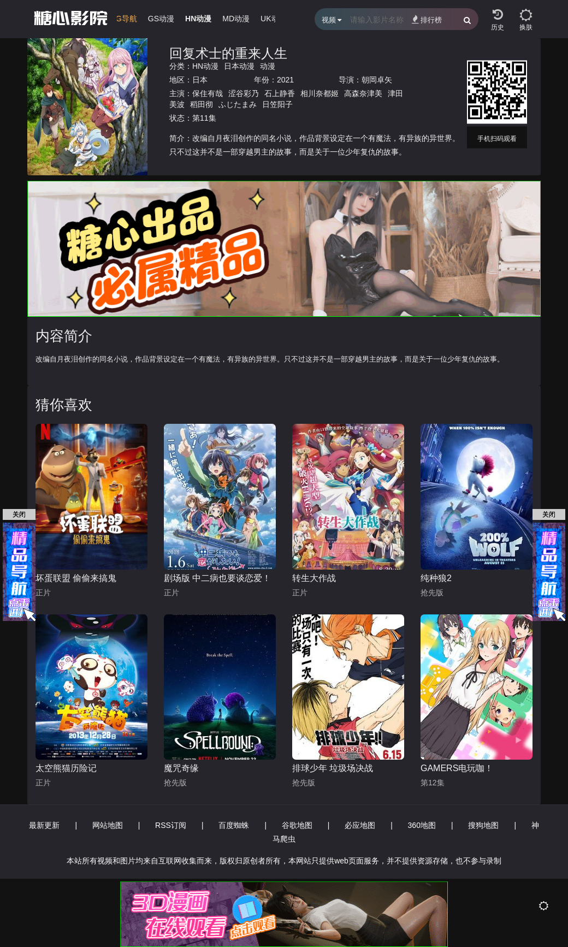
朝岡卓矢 (377, 79)
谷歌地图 (297, 825)
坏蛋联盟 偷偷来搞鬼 (76, 578)
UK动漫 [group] (273, 18)
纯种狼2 (436, 578)
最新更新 (44, 825)
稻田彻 (201, 104)
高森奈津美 (363, 93)
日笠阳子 (277, 104)
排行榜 (427, 19)
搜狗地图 (483, 825)
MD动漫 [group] (236, 18)
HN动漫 (205, 66)
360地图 (422, 825)
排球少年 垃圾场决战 (332, 768)
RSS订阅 (170, 825)
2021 (285, 79)
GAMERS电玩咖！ (457, 768)
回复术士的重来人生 (228, 53)
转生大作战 (314, 578)
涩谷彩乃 (243, 93)
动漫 (267, 66)
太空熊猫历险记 (66, 768)
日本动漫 (239, 66)
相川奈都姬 (319, 93)
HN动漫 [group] (198, 18)
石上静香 (279, 93)
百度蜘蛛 (233, 825)
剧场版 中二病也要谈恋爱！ (217, 578)
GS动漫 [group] (161, 18)
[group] (116, 21)
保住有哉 (207, 93)
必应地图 (360, 825)
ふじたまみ (237, 104)
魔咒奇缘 (181, 768)
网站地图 (107, 825)
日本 (200, 79)
